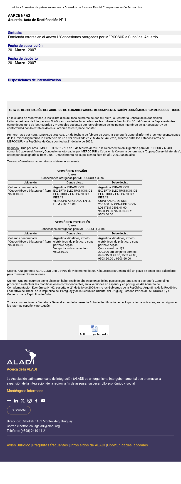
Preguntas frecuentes (50, 445)
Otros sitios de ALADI (87, 445)
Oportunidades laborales (127, 445)
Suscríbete (19, 410)
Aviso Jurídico (18, 445)
